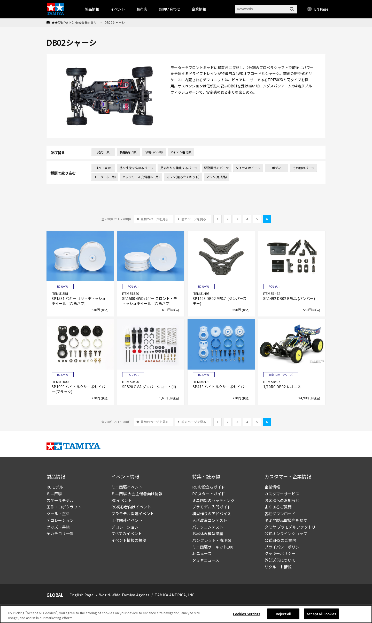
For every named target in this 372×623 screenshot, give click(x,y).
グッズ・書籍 (58, 527)
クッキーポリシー (280, 553)
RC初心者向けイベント (131, 506)
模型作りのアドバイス (211, 513)
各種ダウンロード (280, 513)
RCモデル (55, 487)
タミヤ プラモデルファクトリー (292, 527)
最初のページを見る (154, 219)
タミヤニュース (205, 560)
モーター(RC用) (105, 177)
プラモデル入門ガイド (211, 506)
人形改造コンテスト (209, 520)
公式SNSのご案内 (280, 540)
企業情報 (272, 487)
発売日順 (103, 152)
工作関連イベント (126, 520)
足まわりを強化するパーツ (178, 168)
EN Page (317, 9)
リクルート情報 (278, 566)
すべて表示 (103, 168)
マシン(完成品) (216, 177)
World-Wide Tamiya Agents (124, 594)
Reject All (283, 615)
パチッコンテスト (207, 527)
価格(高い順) (128, 152)
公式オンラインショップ (286, 533)
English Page (81, 594)
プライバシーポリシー (284, 547)
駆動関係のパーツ (216, 168)
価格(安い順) (154, 152)
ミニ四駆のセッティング (213, 500)
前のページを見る (193, 219)
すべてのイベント (126, 533)
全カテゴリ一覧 (60, 533)
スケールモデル (60, 500)
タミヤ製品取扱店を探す (286, 520)
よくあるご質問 (278, 506)
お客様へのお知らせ (282, 500)
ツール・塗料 (58, 513)
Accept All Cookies (321, 615)
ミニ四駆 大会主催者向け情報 (136, 493)
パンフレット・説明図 (211, 540)
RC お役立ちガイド (208, 487)
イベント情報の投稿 (128, 540)
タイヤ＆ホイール (248, 168)
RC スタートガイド (208, 493)
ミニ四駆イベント (126, 487)
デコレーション (60, 520)
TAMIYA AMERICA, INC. (175, 594)
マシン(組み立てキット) (182, 177)
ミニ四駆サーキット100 (212, 547)
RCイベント (121, 500)
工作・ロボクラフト (64, 506)
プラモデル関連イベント (132, 513)
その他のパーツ (303, 168)
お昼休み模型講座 (207, 533)
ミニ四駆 (54, 493)
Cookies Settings (246, 615)
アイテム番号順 (180, 152)
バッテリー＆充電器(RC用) (141, 177)
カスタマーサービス (282, 493)
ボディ (276, 168)
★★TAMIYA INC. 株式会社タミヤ (74, 22)
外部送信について (280, 560)
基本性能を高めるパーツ (136, 168)
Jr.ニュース (202, 553)
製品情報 (92, 9)
